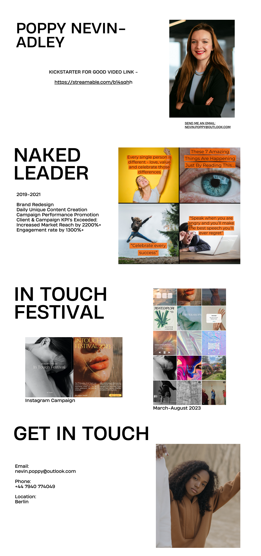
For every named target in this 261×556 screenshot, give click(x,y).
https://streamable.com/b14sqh (92, 82)
